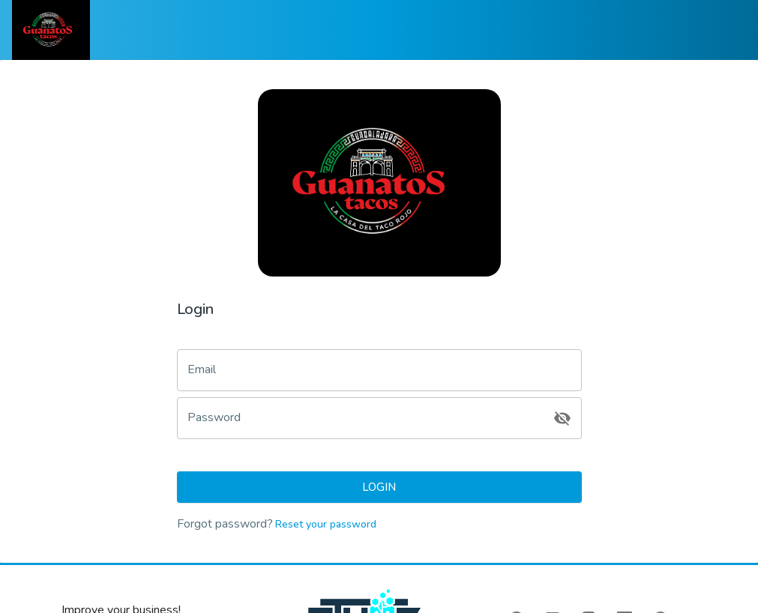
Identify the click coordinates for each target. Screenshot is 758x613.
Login (379, 487)
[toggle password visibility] (562, 418)
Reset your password (324, 524)
